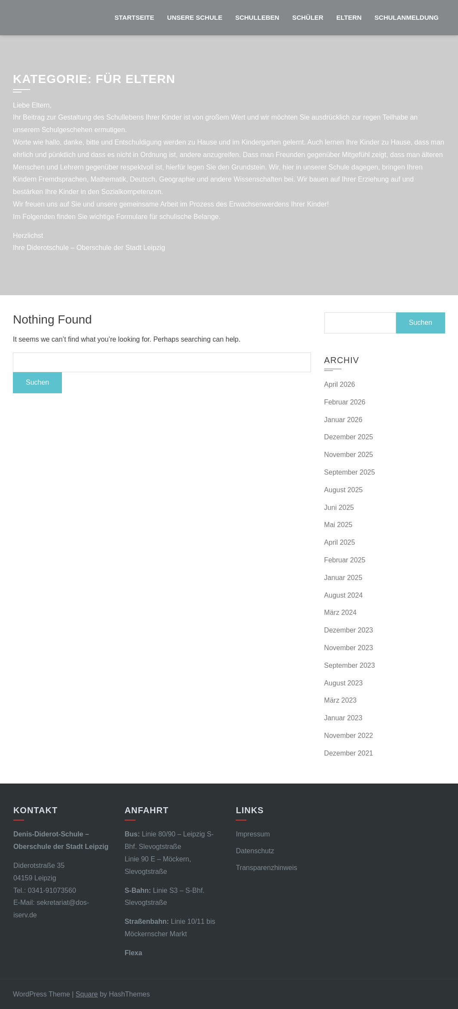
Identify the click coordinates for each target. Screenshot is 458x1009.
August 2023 (343, 683)
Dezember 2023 (348, 630)
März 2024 (340, 612)
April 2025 (339, 542)
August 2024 (343, 595)
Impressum (253, 834)
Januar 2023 (343, 718)
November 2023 (348, 647)
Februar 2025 (345, 560)
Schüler (307, 17)
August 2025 (343, 490)
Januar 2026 (343, 419)
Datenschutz (255, 851)
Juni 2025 (339, 507)
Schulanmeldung (407, 17)
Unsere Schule (194, 17)
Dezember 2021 (348, 753)
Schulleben (257, 17)
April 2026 (339, 384)
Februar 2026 (345, 402)
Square (87, 994)
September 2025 (349, 472)
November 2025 (348, 454)
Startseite (134, 17)
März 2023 (340, 700)
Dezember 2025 (348, 437)
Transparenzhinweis (266, 867)
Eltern (349, 17)
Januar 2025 (343, 577)
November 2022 (348, 735)
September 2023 (349, 665)
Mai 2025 (338, 524)
